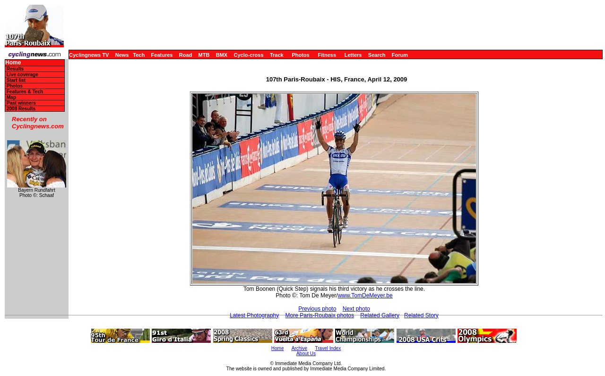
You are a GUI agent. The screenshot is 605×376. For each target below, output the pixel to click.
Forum (400, 55)
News (122, 55)
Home (13, 63)
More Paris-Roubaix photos (319, 315)
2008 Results (21, 108)
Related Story (421, 315)
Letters (353, 55)
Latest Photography (254, 315)
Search (377, 55)
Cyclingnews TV (89, 55)
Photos (300, 55)
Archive (299, 348)
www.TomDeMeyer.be (365, 295)
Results (15, 69)
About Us (306, 353)
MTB (204, 55)
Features (162, 55)
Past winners (21, 103)
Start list (16, 80)
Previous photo (317, 308)
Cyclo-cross (249, 55)
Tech (139, 55)
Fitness (327, 55)
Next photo (356, 308)
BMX (221, 55)
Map (11, 97)
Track (277, 55)
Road (185, 55)
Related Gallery (379, 315)
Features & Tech (25, 91)
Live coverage (22, 74)
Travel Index (328, 348)
